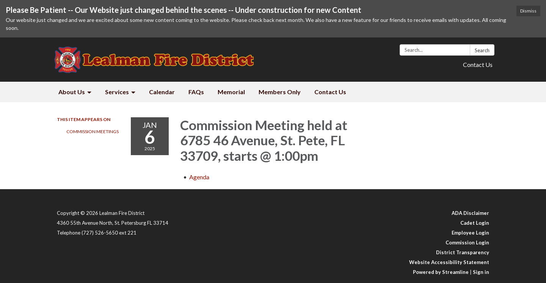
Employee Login (470, 233)
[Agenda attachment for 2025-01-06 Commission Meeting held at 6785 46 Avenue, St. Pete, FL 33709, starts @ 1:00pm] (199, 176)
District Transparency (462, 252)
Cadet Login (474, 223)
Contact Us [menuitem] (330, 91)
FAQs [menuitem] (196, 91)
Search (482, 50)
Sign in (481, 272)
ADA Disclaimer (470, 213)
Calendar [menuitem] (162, 91)
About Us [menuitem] (71, 91)
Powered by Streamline (441, 272)
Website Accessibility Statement (449, 262)
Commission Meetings (92, 131)
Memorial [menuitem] (231, 91)
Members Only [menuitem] (280, 91)
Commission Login (467, 242)
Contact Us (478, 64)
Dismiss (528, 11)
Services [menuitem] (117, 91)
